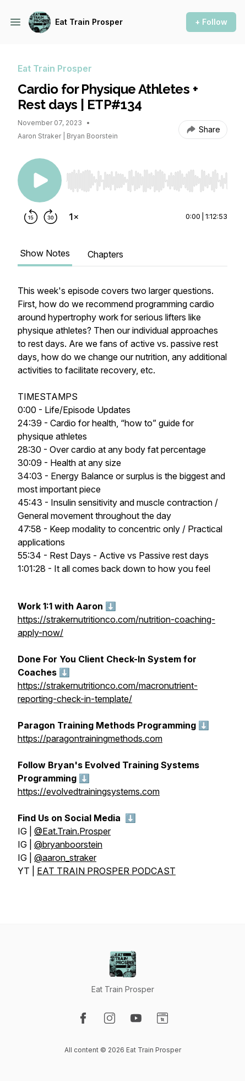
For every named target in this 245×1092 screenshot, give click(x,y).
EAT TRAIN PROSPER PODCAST (106, 870)
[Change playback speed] (74, 216)
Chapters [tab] (105, 254)
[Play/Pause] (40, 180)
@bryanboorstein (68, 844)
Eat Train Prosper (89, 21)
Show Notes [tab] (45, 253)
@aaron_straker (65, 857)
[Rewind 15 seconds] (31, 216)
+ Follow (211, 21)
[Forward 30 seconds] (50, 216)
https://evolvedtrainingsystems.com (89, 791)
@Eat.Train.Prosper (72, 831)
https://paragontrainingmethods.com (90, 738)
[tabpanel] (122, 586)
